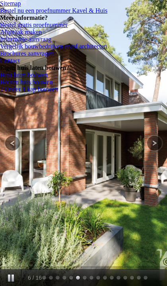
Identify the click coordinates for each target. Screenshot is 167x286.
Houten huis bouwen (26, 82)
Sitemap (10, 3)
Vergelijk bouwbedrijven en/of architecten (53, 46)
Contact (10, 60)
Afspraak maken (21, 32)
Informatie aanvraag (25, 39)
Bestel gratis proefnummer (34, 24)
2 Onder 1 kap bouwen (29, 89)
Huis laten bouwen (24, 75)
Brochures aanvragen (27, 53)
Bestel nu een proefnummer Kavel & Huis (53, 10)
